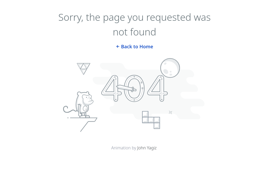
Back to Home (134, 46)
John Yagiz (147, 148)
